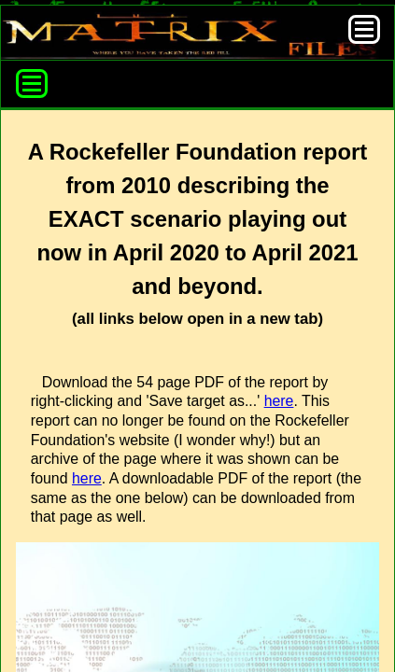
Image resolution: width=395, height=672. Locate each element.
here (279, 401)
